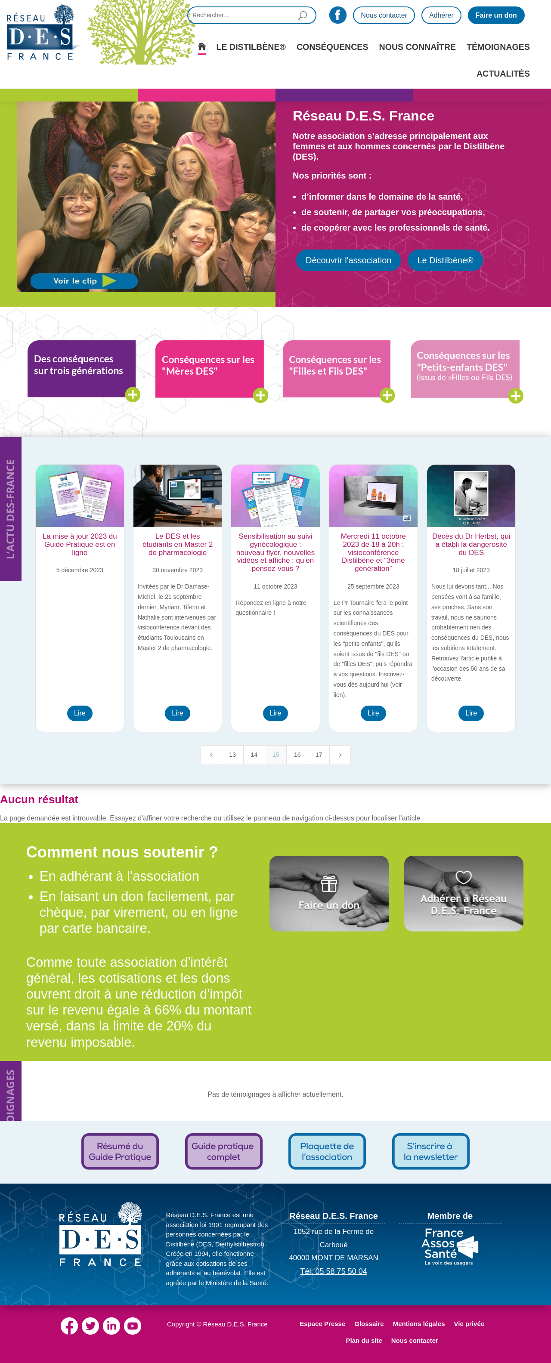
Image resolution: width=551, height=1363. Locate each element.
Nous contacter (384, 15)
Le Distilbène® (445, 260)
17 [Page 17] (319, 754)
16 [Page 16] (297, 754)
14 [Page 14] (254, 754)
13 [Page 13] (232, 754)
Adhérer (441, 15)
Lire (80, 713)
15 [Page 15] (275, 754)
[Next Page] (340, 754)
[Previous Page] (211, 754)
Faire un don (496, 15)
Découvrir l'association (348, 260)
